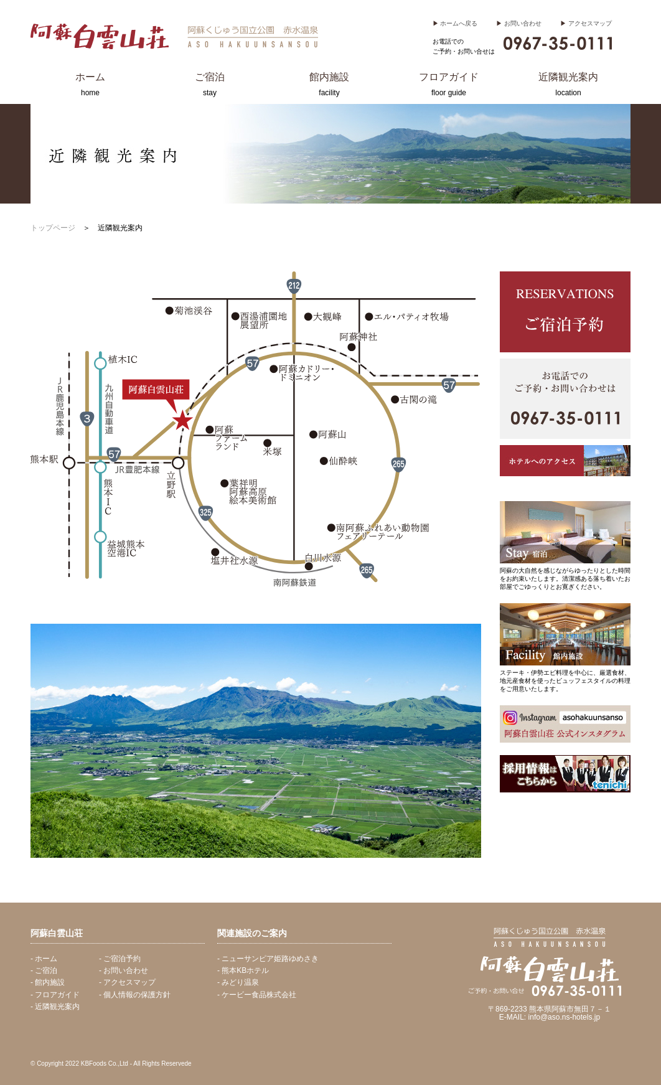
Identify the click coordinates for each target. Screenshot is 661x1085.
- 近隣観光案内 (55, 1006)
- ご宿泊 (43, 970)
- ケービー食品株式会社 (256, 994)
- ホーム (43, 958)
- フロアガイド (55, 994)
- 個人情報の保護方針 (135, 994)
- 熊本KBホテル (243, 970)
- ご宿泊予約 (120, 958)
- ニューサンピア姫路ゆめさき (268, 958)
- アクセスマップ (127, 982)
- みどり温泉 (238, 982)
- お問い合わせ (123, 970)
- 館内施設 (47, 982)
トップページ (52, 227)
